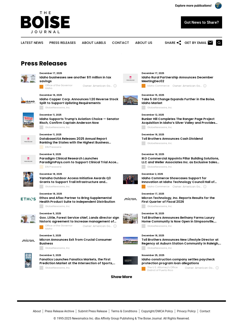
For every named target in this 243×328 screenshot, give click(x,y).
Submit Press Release (92, 311)
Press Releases (62, 43)
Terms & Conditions (124, 311)
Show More (121, 276)
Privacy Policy (186, 311)
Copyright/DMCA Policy (157, 311)
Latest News (32, 43)
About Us (143, 43)
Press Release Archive (59, 311)
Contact (120, 43)
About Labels (94, 43)
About (37, 311)
